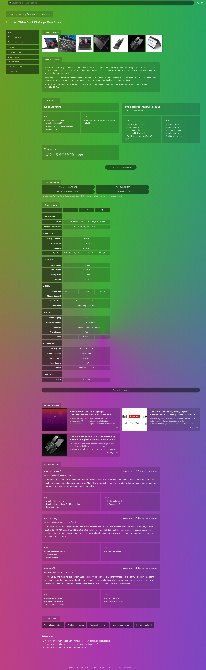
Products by (97, 625)
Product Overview (15, 42)
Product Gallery (15, 37)
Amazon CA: (68, 192)
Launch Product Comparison (120, 167)
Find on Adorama (123, 192)
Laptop (12, 15)
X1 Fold (55, 87)
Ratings (11, 47)
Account (135, 667)
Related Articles (14, 62)
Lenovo (21, 15)
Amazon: (68, 187)
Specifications (13, 57)
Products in (76, 625)
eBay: (122, 187)
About (108, 667)
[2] (59, 517)
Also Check (12, 72)
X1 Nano (119, 84)
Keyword (121, 625)
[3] (53, 568)
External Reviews (15, 67)
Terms (113, 667)
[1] (60, 470)
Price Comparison (15, 52)
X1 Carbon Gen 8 (128, 77)
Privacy (119, 667)
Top (9, 32)
